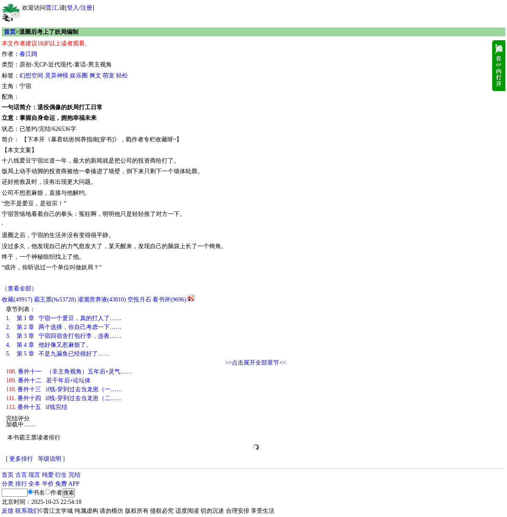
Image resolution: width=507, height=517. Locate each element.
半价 (48, 484)
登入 (73, 8)
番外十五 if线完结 (36, 407)
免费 (61, 484)
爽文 (95, 75)
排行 (21, 484)
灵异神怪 (57, 75)
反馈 (8, 511)
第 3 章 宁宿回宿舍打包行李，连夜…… (64, 336)
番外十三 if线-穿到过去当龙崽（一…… (64, 389)
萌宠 (108, 75)
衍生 (61, 475)
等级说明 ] (51, 459)
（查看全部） (19, 288)
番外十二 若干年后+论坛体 (48, 380)
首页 (10, 32)
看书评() (169, 299)
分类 (8, 484)
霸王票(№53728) (55, 299)
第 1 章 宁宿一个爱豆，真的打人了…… (64, 318)
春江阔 (28, 54)
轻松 (122, 75)
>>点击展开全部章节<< (255, 362)
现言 (34, 475)
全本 (34, 484)
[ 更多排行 (19, 459)
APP (74, 484)
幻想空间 (31, 75)
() (17, 299)
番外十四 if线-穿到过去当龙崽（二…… (64, 398)
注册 (86, 8)
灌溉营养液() (102, 299)
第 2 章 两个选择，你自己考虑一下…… (64, 327)
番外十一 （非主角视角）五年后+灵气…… (69, 371)
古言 (21, 475)
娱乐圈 (79, 75)
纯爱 (48, 475)
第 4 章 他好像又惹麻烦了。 (49, 345)
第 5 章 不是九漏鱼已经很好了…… (58, 354)
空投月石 (139, 299)
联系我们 (27, 511)
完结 (74, 475)
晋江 (52, 8)
